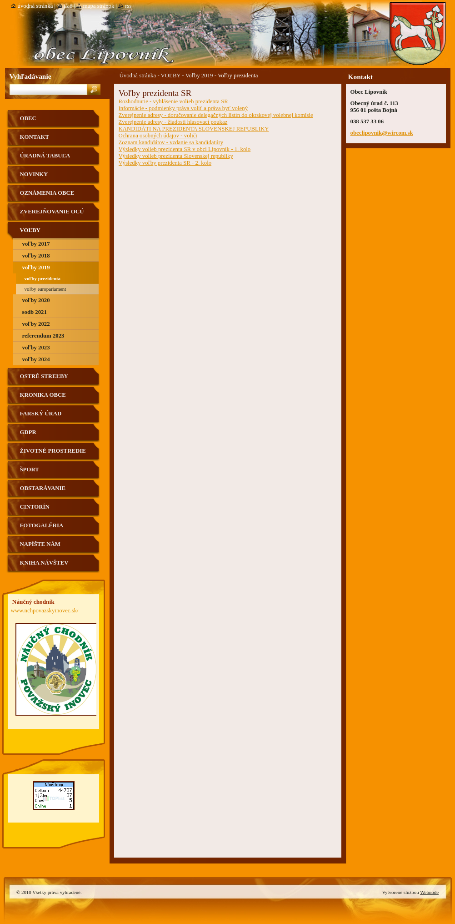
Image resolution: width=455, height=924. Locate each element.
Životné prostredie (53, 451)
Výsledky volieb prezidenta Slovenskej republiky (176, 156)
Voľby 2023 (36, 347)
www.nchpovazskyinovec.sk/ (45, 610)
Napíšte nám (40, 544)
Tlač (68, 6)
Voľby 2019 (199, 75)
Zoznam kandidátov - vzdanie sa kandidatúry (171, 142)
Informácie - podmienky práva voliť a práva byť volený (183, 108)
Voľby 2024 (36, 359)
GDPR (28, 432)
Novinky (34, 174)
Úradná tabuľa (45, 155)
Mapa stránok (99, 6)
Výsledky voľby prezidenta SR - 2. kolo (165, 163)
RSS (128, 6)
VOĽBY (171, 75)
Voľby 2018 (36, 255)
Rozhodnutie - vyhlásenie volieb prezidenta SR (173, 101)
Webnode (429, 892)
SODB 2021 (34, 312)
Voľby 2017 (36, 244)
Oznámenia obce (47, 193)
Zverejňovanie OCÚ (52, 211)
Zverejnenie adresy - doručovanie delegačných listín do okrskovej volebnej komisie (216, 115)
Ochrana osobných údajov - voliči (158, 135)
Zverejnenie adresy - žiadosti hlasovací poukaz (173, 122)
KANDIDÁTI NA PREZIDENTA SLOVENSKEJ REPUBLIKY (194, 129)
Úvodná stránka (138, 75)
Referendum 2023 (43, 336)
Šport (29, 469)
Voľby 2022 (36, 324)
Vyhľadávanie (30, 76)
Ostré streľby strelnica (44, 379)
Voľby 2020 (36, 300)
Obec (28, 118)
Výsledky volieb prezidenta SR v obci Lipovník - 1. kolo (185, 149)
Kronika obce (43, 395)
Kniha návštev (44, 563)
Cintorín (35, 507)
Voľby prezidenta (43, 278)
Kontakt (34, 137)
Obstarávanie (43, 488)
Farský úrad (41, 413)
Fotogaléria (42, 525)
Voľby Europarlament (45, 289)
